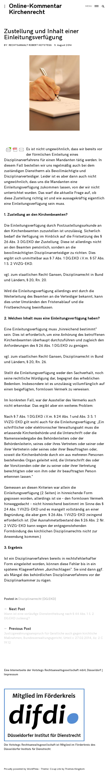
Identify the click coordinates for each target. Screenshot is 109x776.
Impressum (11, 674)
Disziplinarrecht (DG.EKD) (37, 599)
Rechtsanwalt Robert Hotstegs (30, 45)
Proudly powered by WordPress (21, 769)
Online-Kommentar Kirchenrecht (35, 9)
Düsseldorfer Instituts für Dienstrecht (27, 749)
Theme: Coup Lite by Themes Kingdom (63, 769)
